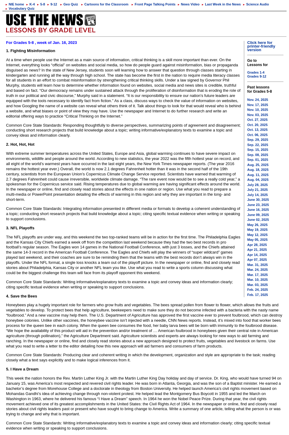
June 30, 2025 (258, 199)
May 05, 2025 (257, 239)
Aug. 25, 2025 (257, 165)
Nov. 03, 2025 (257, 115)
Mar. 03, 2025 (257, 285)
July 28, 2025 (257, 185)
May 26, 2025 (257, 225)
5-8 (41, 4)
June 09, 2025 (258, 215)
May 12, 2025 (257, 235)
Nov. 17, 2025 (257, 105)
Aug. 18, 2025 (257, 169)
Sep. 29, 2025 (257, 139)
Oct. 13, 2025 (257, 129)
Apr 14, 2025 (257, 255)
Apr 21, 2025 (257, 249)
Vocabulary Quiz (19, 8)
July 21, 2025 (257, 189)
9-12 (52, 4)
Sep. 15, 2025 (257, 149)
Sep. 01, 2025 (257, 159)
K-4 (30, 4)
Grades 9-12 (256, 76)
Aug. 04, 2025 (257, 179)
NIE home (14, 4)
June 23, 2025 (258, 205)
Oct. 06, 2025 (257, 135)
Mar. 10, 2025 (257, 279)
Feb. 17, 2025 (257, 295)
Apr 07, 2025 (257, 259)
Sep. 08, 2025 (257, 155)
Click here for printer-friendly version (261, 46)
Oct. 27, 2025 (257, 119)
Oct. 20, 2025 (257, 125)
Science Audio (256, 4)
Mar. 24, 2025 (257, 269)
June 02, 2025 (258, 219)
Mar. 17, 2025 (257, 275)
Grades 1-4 (255, 72)
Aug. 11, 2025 (257, 175)
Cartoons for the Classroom (104, 4)
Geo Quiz (69, 4)
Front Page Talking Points (153, 4)
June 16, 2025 (258, 209)
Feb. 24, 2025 (257, 289)
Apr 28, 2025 (257, 245)
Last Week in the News (221, 4)
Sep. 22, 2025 (257, 145)
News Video (188, 4)
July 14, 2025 (257, 195)
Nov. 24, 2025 (257, 99)
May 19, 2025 (257, 229)
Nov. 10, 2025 (257, 109)
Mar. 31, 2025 (257, 265)
